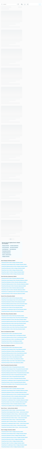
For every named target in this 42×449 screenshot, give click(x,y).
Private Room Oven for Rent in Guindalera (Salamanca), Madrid (12, 398)
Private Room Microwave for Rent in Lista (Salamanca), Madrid (12, 339)
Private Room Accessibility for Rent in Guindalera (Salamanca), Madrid (12, 405)
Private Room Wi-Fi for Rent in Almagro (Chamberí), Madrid (12, 262)
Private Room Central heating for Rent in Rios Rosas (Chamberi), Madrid (12, 317)
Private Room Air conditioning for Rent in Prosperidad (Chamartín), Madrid (12, 380)
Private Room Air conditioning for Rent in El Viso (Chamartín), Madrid (12, 309)
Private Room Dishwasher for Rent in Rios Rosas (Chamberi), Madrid (12, 319)
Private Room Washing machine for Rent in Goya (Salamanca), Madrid (12, 353)
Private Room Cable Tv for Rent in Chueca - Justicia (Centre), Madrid (12, 421)
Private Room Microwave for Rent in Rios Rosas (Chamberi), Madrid (12, 323)
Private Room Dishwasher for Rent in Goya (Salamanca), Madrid (12, 351)
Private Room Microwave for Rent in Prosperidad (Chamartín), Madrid (12, 374)
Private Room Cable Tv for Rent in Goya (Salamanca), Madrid (12, 358)
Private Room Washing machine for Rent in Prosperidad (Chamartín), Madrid (12, 372)
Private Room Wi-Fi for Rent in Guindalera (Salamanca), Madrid (12, 388)
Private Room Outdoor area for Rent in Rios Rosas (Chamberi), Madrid (12, 327)
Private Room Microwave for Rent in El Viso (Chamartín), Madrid (12, 305)
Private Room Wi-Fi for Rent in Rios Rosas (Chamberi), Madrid (12, 315)
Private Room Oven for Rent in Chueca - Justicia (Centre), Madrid (12, 419)
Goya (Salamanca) (13, 249)
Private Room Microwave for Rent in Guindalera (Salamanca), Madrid (12, 396)
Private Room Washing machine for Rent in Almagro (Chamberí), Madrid (12, 266)
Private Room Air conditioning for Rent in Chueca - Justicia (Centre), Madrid (12, 423)
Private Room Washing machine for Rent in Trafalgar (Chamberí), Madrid (12, 437)
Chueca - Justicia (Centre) (6, 254)
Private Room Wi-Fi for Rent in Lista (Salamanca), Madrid (12, 333)
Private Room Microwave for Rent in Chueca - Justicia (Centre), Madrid (12, 417)
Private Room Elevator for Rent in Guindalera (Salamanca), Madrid (12, 403)
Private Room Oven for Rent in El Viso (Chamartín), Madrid (12, 307)
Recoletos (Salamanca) (14, 245)
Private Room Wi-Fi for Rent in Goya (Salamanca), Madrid (12, 347)
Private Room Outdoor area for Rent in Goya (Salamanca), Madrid (12, 360)
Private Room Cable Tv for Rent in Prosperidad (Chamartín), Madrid (12, 378)
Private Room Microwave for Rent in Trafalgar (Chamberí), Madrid (12, 439)
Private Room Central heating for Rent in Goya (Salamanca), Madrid (12, 349)
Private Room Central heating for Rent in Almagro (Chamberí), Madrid (12, 264)
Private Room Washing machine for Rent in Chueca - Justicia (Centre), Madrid (12, 415)
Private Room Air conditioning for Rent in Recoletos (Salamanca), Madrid (12, 291)
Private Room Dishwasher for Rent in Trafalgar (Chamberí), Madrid (12, 435)
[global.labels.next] (13, 239)
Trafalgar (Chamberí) (5, 256)
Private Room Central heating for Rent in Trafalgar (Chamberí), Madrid (12, 433)
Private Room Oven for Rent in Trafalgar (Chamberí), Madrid (12, 441)
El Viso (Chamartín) (5, 247)
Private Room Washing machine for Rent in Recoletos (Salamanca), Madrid (12, 284)
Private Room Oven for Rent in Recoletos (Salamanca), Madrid (12, 287)
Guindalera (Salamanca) (6, 252)
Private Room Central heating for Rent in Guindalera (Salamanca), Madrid (12, 390)
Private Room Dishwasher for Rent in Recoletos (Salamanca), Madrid (12, 282)
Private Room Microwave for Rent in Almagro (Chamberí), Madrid (12, 268)
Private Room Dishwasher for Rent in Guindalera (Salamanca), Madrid (12, 392)
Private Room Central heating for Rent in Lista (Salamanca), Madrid (12, 335)
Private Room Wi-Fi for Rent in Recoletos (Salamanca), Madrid (12, 278)
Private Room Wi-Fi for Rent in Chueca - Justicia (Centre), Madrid (12, 410)
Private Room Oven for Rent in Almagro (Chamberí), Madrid (12, 270)
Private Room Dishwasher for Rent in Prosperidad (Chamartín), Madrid (12, 370)
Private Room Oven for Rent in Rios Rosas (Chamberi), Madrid (12, 325)
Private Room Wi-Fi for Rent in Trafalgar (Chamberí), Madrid (12, 431)
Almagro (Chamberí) (5, 245)
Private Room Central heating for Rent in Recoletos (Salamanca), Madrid (12, 280)
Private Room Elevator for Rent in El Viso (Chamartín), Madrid (12, 311)
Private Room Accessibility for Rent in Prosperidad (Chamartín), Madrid (12, 384)
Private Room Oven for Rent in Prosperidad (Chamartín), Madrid (12, 376)
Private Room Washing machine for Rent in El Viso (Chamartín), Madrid (12, 303)
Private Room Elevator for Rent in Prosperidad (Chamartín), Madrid (12, 382)
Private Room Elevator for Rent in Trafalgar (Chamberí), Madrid (12, 446)
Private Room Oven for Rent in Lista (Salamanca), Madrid (12, 341)
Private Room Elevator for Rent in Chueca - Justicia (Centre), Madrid (12, 425)
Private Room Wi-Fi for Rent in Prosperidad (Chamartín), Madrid (12, 367)
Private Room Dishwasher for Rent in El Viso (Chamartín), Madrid (12, 301)
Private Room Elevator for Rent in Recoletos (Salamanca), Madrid (12, 293)
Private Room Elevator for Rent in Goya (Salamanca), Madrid (12, 362)
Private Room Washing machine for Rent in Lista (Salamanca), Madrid (12, 337)
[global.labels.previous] (9, 239)
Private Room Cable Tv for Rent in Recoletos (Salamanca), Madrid (12, 289)
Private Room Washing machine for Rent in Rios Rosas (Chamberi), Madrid (12, 321)
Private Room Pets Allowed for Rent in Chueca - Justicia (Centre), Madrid (12, 427)
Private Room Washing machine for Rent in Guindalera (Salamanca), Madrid (12, 394)
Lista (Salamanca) (5, 249)
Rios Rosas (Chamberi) (14, 247)
